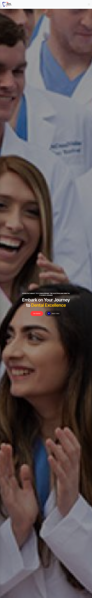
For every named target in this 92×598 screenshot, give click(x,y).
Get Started (36, 313)
